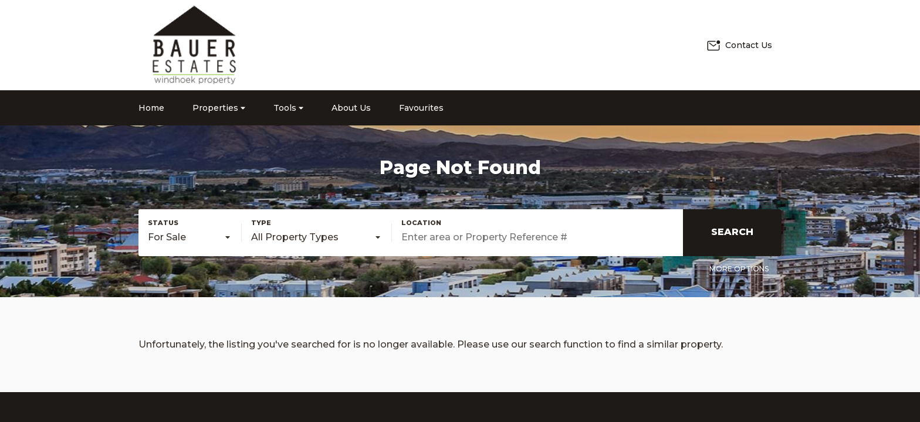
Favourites (421, 108)
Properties (218, 107)
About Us (351, 108)
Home (151, 108)
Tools (288, 107)
